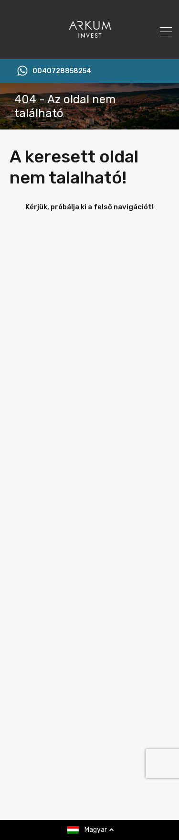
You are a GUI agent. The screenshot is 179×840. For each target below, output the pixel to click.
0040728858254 (61, 71)
